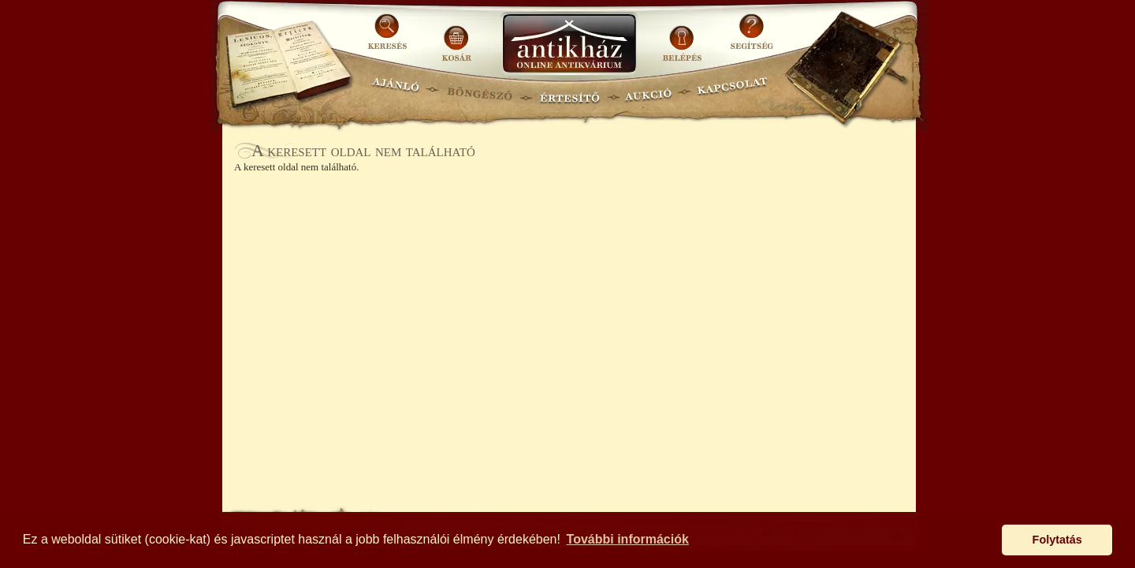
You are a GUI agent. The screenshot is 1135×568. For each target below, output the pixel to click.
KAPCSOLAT (732, 91)
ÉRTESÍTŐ (569, 91)
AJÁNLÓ (396, 91)
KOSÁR (456, 37)
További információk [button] (628, 539)
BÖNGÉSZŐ (480, 91)
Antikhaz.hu (569, 44)
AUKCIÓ (647, 91)
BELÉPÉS (683, 37)
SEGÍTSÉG (751, 37)
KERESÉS (389, 37)
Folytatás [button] (1057, 539)
